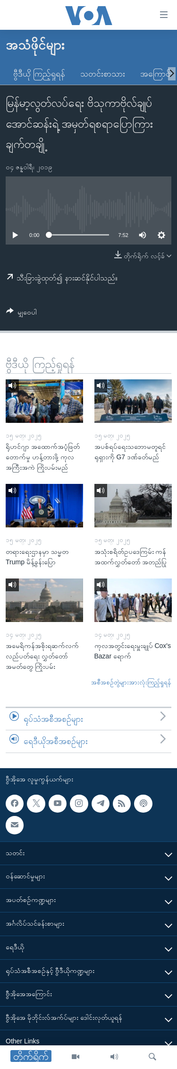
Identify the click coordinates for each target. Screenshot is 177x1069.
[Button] (21, 314)
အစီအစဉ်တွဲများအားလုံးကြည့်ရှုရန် (131, 682)
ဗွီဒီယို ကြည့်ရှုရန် (39, 74)
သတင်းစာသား (102, 74)
